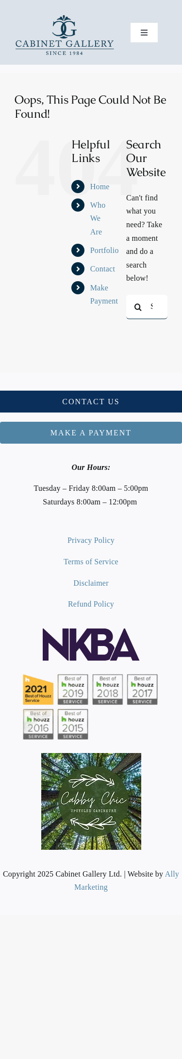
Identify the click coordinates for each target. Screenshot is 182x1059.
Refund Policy (91, 604)
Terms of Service (91, 561)
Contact (102, 269)
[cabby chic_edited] (91, 757)
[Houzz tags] (91, 673)
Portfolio (104, 250)
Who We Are (98, 218)
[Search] (138, 307)
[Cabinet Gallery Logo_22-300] (65, 18)
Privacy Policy (91, 540)
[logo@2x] (91, 632)
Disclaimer (91, 583)
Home (100, 186)
